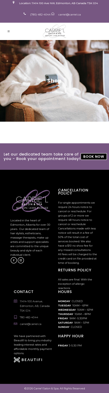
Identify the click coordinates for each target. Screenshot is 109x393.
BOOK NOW (93, 156)
